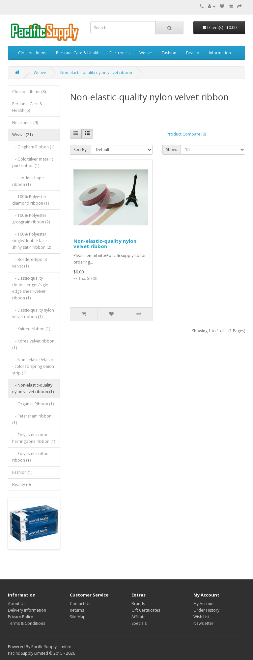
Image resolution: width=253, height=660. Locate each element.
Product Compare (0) (186, 134)
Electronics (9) (25, 122)
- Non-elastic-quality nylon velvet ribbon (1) (33, 388)
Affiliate (138, 617)
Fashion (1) (22, 472)
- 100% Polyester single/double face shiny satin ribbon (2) (31, 240)
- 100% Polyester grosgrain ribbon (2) (31, 219)
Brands (138, 603)
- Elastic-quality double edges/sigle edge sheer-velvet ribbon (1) (30, 288)
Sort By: (80, 149)
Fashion (169, 53)
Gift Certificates (145, 610)
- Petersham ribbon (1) (31, 419)
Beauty (192, 53)
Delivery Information (27, 610)
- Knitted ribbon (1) (31, 329)
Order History (206, 610)
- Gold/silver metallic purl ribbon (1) (32, 162)
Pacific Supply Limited (51, 646)
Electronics (119, 53)
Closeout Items (32, 53)
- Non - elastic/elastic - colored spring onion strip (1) (33, 366)
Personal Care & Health (77, 53)
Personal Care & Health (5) (27, 107)
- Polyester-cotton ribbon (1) (30, 457)
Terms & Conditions (26, 623)
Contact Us (80, 603)
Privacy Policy (20, 617)
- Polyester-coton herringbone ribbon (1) (33, 438)
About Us (16, 603)
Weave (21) (22, 135)
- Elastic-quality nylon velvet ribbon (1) (33, 313)
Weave (145, 53)
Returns (77, 610)
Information (220, 53)
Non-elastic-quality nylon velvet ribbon (96, 72)
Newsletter (203, 623)
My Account (204, 603)
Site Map (78, 617)
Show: (171, 149)
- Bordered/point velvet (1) (29, 263)
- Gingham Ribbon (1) (33, 147)
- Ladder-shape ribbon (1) (28, 181)
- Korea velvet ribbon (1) (33, 344)
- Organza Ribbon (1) (33, 404)
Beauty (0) (21, 484)
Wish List (201, 617)
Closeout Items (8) (29, 91)
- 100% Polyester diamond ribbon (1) (30, 200)
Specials (139, 623)
